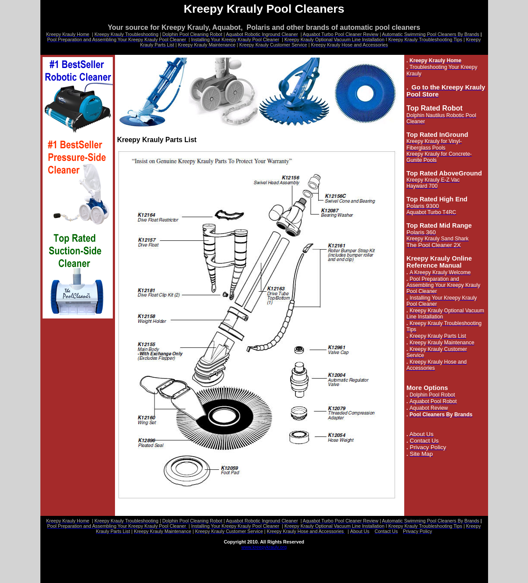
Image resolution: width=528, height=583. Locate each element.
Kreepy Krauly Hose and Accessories (89, 578)
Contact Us (311, 562)
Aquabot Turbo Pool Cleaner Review (89, 562)
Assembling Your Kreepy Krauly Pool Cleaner (98, 567)
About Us (271, 562)
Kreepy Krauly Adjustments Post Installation (96, 573)
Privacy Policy (356, 562)
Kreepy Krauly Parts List (278, 573)
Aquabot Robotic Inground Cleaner (365, 557)
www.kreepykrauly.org (264, 547)
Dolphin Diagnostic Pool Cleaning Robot (268, 557)
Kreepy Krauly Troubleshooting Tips (197, 573)
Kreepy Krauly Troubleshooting (176, 557)
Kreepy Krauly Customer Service (433, 573)
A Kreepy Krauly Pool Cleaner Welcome (431, 562)
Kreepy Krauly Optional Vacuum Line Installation (321, 567)
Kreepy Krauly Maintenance (351, 573)
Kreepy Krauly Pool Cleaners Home (88, 557)
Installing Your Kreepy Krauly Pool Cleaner (208, 567)
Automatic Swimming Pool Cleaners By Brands (194, 562)
